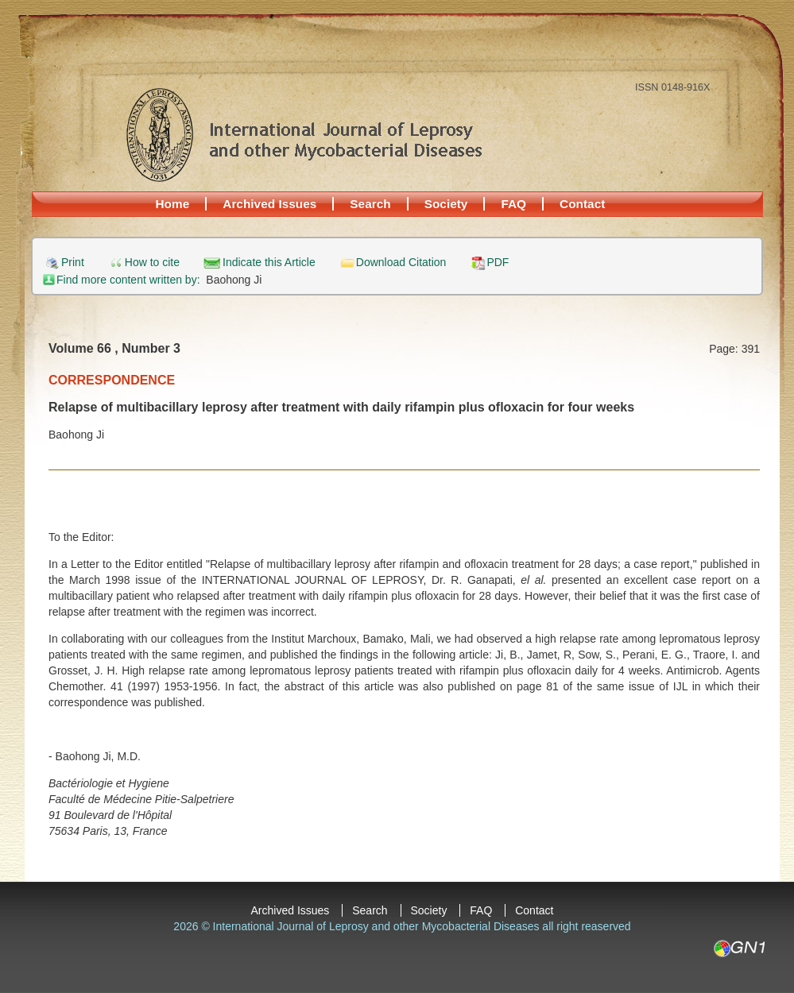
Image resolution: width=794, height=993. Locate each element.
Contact (582, 204)
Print (72, 263)
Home (173, 204)
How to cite (152, 263)
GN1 (739, 948)
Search (370, 204)
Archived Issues (269, 204)
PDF (497, 263)
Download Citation (401, 263)
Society (446, 204)
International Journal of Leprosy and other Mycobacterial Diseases (303, 134)
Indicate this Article (269, 263)
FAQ (513, 204)
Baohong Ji (233, 279)
